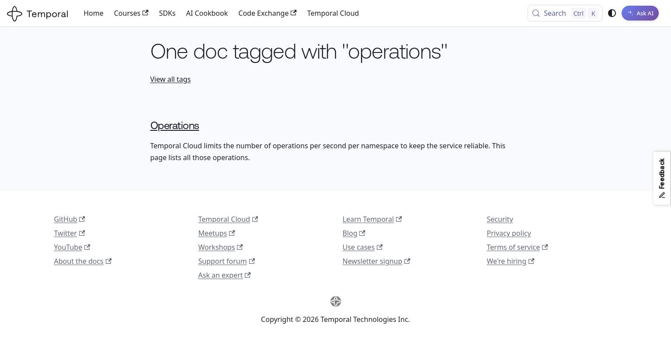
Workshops (220, 247)
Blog (354, 233)
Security (500, 219)
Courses (131, 13)
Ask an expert (224, 275)
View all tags (170, 79)
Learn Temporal (372, 219)
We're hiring (511, 261)
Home (93, 13)
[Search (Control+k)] (565, 13)
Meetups (216, 233)
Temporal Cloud (333, 13)
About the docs (83, 261)
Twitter (69, 233)
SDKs (167, 13)
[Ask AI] (640, 13)
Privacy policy (509, 233)
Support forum (226, 261)
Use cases (363, 247)
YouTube (72, 247)
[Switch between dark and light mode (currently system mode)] (612, 13)
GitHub (69, 219)
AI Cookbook (207, 13)
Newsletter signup (376, 261)
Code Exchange (267, 13)
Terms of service (517, 247)
